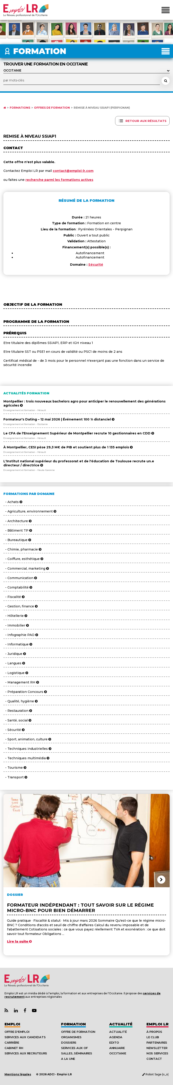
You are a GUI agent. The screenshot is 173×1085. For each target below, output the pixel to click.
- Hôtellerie (15, 616)
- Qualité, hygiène (20, 701)
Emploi (12, 1024)
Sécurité (95, 265)
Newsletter (156, 1048)
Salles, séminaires (76, 1053)
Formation (73, 1024)
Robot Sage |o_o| (155, 1074)
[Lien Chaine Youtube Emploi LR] (34, 1010)
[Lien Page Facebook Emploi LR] (25, 1010)
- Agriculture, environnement (29, 511)
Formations (20, 107)
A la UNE (68, 1058)
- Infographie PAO (20, 635)
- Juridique (14, 654)
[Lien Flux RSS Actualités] (6, 1010)
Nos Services (157, 1053)
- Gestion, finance (20, 606)
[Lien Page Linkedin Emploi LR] (16, 1010)
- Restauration (17, 711)
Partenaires (156, 1042)
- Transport (15, 777)
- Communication (20, 578)
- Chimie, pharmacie (22, 549)
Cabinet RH (14, 1048)
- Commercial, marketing (26, 568)
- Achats (12, 502)
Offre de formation (78, 1031)
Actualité (120, 1024)
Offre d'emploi (17, 1031)
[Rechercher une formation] (166, 81)
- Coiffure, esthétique (23, 559)
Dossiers (68, 1042)
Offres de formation (52, 107)
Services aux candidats (25, 1037)
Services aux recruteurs (26, 1053)
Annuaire (117, 1048)
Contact (154, 1058)
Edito (114, 1042)
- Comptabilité (17, 587)
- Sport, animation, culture (27, 739)
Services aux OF (74, 1048)
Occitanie (117, 1053)
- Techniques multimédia (26, 758)
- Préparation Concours (25, 692)
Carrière (12, 1042)
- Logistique (15, 673)
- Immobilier (16, 625)
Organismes (71, 1037)
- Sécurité (14, 730)
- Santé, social (17, 720)
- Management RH (21, 682)
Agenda (115, 1037)
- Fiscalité (14, 597)
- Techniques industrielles (27, 749)
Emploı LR (157, 1024)
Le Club (152, 1037)
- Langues (14, 663)
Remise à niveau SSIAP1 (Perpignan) (102, 107)
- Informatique (17, 644)
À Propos (154, 1031)
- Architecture (17, 521)
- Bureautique (17, 540)
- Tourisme (14, 768)
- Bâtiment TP (17, 530)
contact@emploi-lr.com (73, 171)
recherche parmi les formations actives (59, 180)
